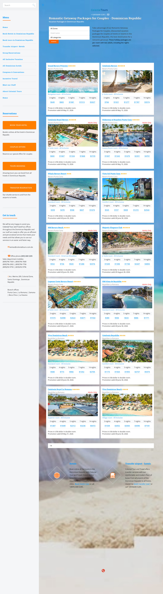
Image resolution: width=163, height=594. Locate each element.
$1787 (136, 102)
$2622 (72, 318)
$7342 (92, 318)
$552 (53, 264)
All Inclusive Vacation (13, 59)
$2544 (146, 210)
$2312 (72, 425)
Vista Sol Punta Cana (111, 173)
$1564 (117, 372)
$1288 (81, 264)
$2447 (137, 264)
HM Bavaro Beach (55, 227)
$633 (126, 318)
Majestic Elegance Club (112, 227)
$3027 (92, 102)
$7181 (147, 425)
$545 (107, 210)
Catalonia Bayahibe (110, 335)
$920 (71, 264)
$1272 (136, 210)
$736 (62, 264)
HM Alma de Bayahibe (112, 281)
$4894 (147, 264)
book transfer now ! (142, 484)
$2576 (92, 264)
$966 (71, 372)
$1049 (107, 264)
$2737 (137, 372)
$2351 (137, 156)
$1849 (62, 425)
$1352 (81, 372)
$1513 (82, 102)
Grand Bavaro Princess (58, 66)
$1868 (82, 156)
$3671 (82, 318)
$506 (117, 318)
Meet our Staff (9, 85)
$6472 (92, 425)
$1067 (62, 156)
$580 (53, 372)
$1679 (127, 156)
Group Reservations (11, 53)
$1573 (53, 318)
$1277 (126, 102)
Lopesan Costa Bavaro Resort (60, 281)
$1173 (107, 372)
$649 (52, 102)
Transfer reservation (21, 188)
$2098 (62, 318)
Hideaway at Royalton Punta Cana (117, 120)
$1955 (127, 372)
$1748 (127, 264)
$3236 (82, 425)
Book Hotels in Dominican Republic (18, 34)
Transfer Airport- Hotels (14, 46)
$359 (53, 210)
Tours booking (18, 166)
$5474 (147, 372)
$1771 (146, 318)
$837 (82, 210)
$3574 (147, 102)
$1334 (72, 156)
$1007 (107, 156)
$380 (107, 318)
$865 (62, 102)
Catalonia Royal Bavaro (58, 120)
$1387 (53, 425)
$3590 (137, 425)
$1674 (92, 210)
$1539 (107, 425)
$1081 (71, 102)
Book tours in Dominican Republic (18, 40)
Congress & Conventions (13, 72)
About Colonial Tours (12, 91)
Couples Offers (18, 147)
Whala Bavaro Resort (57, 173)
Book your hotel (19, 125)
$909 (126, 210)
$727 (116, 210)
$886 (136, 318)
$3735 (92, 156)
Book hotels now (82, 484)
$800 (52, 156)
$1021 (116, 102)
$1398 (117, 264)
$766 (107, 102)
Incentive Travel (10, 79)
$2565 (127, 425)
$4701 (147, 156)
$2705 (92, 372)
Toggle (43, 5)
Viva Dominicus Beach (57, 335)
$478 (62, 210)
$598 (72, 210)
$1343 (117, 156)
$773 (62, 372)
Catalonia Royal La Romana (60, 389)
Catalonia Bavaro (109, 66)
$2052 (117, 425)
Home (5, 27)
